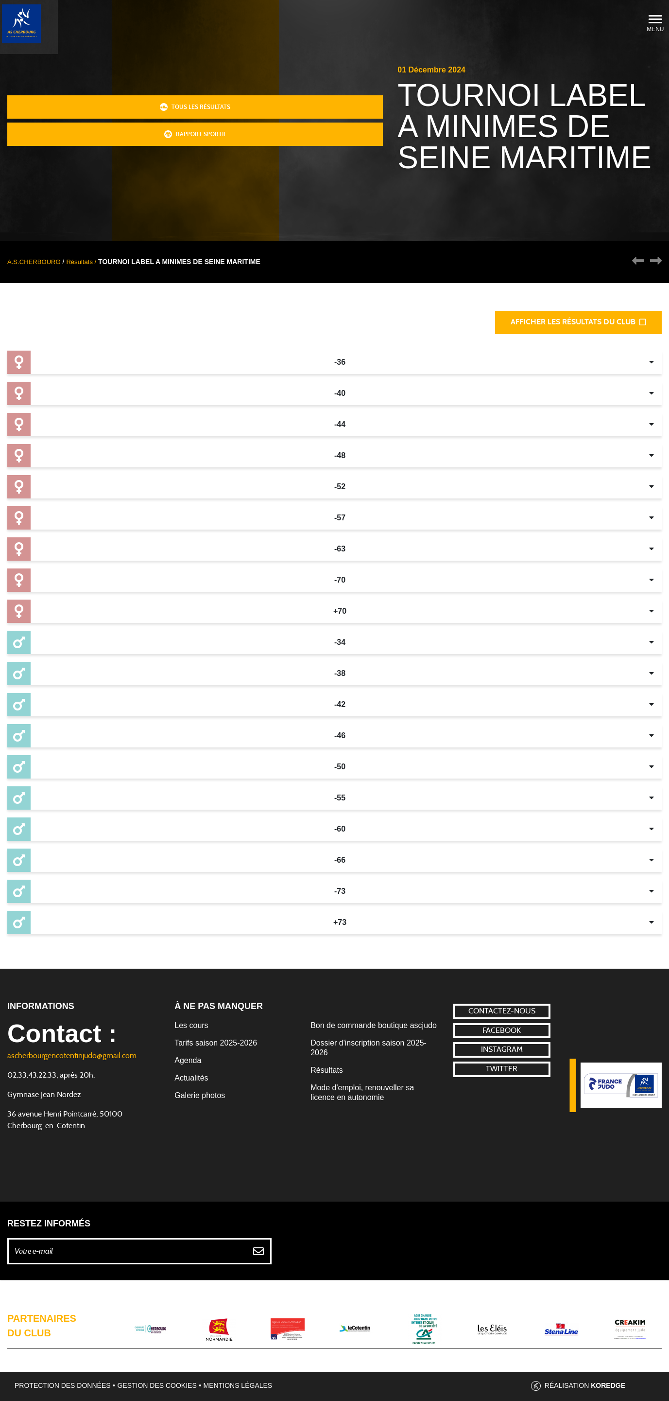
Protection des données (63, 1385)
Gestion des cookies (156, 1385)
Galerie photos (199, 1095)
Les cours (191, 1025)
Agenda (187, 1060)
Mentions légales (238, 1385)
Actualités (191, 1078)
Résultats (326, 1070)
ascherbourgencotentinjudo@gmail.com (72, 1056)
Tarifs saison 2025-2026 (215, 1043)
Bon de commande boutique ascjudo (373, 1025)
